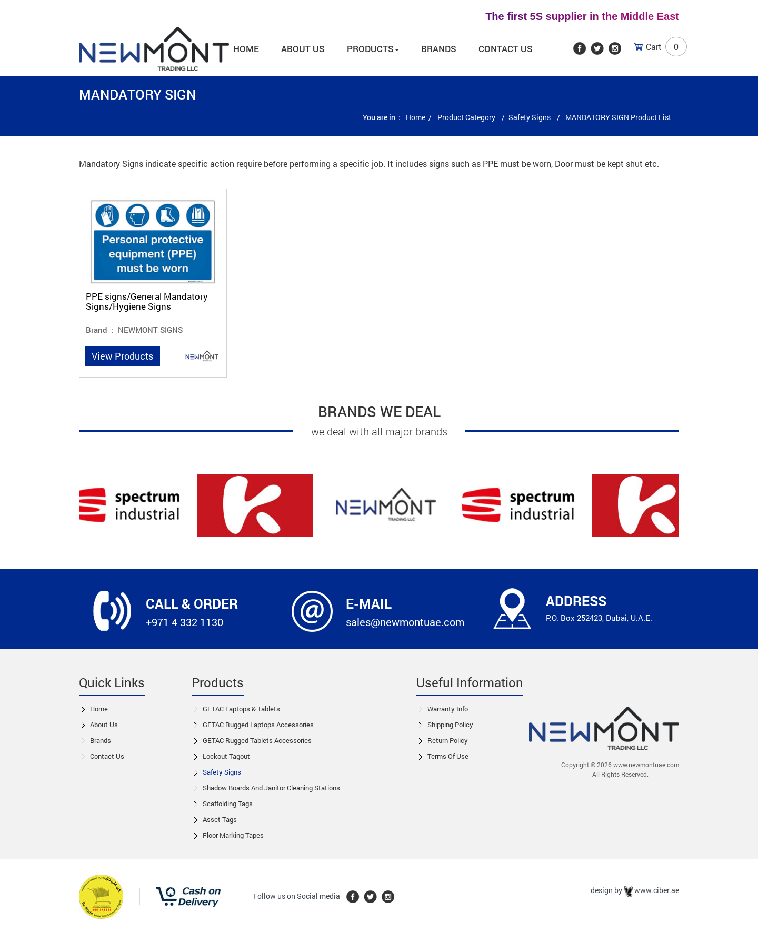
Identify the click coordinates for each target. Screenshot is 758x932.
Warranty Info (447, 708)
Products (373, 49)
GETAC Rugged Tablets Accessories (257, 740)
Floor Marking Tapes (233, 835)
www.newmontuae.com (646, 764)
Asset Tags (220, 819)
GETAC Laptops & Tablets (241, 708)
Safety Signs (530, 117)
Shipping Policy (450, 724)
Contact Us (505, 49)
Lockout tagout (226, 756)
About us (303, 49)
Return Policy (447, 740)
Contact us (107, 756)
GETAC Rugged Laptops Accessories (258, 724)
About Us (104, 724)
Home (246, 49)
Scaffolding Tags (228, 803)
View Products (122, 356)
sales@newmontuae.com (405, 622)
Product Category (467, 117)
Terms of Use (447, 756)
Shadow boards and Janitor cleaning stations (271, 787)
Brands (438, 49)
